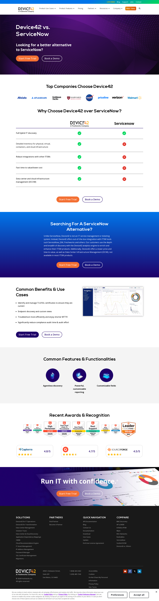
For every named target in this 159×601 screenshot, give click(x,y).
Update (85, 540)
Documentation (88, 531)
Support (125, 2)
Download (86, 534)
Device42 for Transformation (26, 524)
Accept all (139, 595)
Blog (118, 2)
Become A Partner (55, 524)
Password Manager (23, 552)
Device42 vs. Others (124, 546)
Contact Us (87, 528)
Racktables (120, 537)
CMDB (18, 540)
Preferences (117, 595)
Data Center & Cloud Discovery (27, 534)
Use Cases (87, 537)
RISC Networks (122, 534)
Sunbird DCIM (121, 543)
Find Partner (53, 521)
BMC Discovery (122, 521)
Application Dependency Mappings (28, 537)
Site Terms (93, 587)
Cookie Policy (48, 594)
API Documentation (90, 521)
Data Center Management (25, 528)
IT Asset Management (24, 546)
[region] (79, 595)
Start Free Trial (27, 58)
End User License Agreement (93, 543)
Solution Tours (21, 531)
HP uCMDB (120, 524)
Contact (138, 2)
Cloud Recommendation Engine (27, 543)
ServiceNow (121, 540)
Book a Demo (52, 58)
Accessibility (93, 571)
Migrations (20, 558)
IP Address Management (25, 549)
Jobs (132, 2)
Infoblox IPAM (121, 528)
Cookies (92, 574)
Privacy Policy (93, 584)
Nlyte (118, 531)
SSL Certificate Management (26, 555)
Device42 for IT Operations (25, 521)
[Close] (156, 592)
